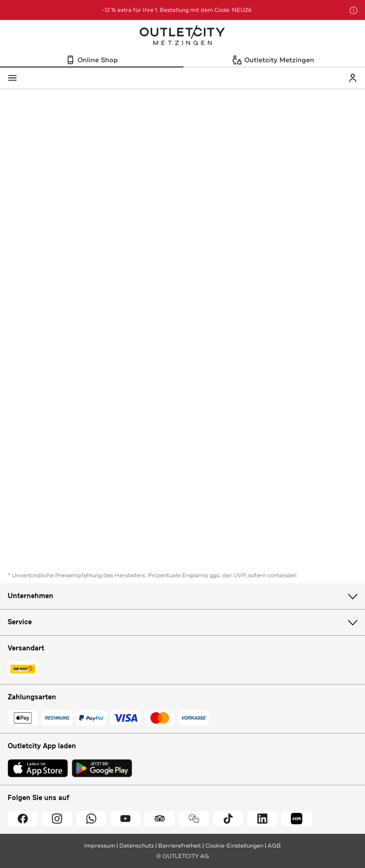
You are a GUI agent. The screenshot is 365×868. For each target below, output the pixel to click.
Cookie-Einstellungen (234, 845)
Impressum (99, 845)
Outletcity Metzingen (182, 36)
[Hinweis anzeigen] (353, 10)
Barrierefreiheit (179, 845)
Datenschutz (136, 845)
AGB (274, 845)
